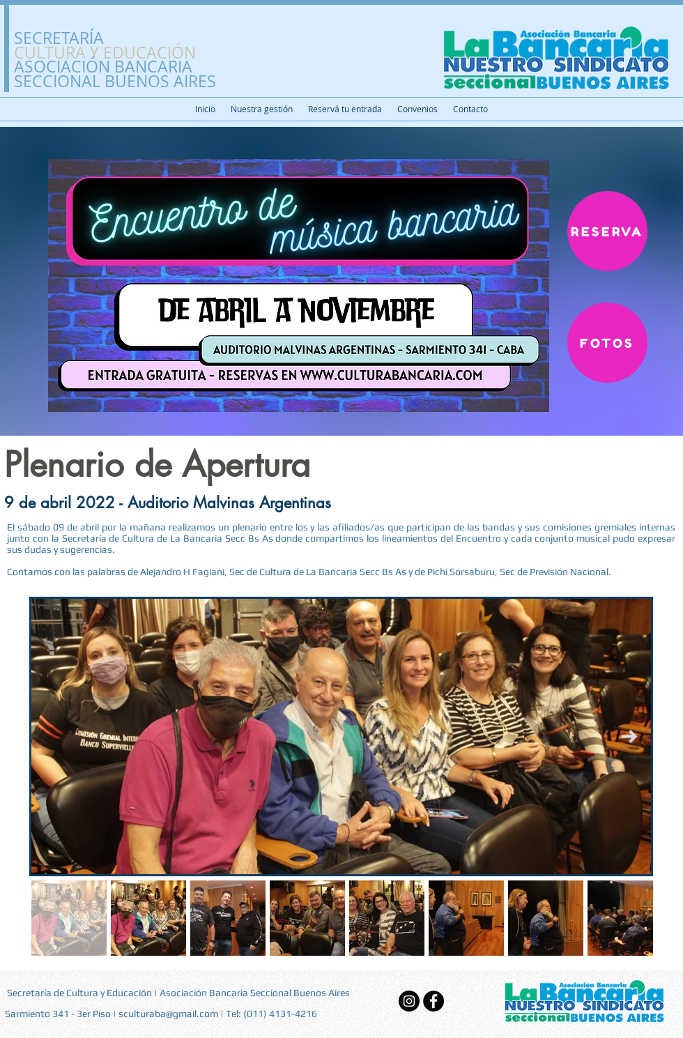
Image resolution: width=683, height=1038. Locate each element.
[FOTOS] (607, 343)
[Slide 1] (342, 401)
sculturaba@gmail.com (168, 1013)
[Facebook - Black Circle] (433, 1001)
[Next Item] (629, 736)
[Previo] (91, 282)
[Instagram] (409, 1001)
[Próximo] (592, 282)
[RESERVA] (607, 231)
